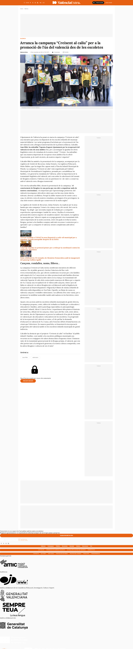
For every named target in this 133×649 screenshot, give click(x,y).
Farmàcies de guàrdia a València (55, 549)
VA (40, 2)
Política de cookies (75, 553)
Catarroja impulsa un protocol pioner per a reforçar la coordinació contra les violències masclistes (50, 249)
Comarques (51, 546)
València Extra (24, 52)
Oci (91, 546)
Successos (85, 546)
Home (21, 8)
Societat (72, 546)
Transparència (95, 553)
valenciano (35, 357)
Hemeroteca (91, 549)
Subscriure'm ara (66, 535)
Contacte (36, 553)
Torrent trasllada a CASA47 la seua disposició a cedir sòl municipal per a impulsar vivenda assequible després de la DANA (48, 238)
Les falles (41, 549)
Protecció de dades (62, 553)
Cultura (78, 546)
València (23, 38)
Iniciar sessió (28, 381)
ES (44, 2)
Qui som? (43, 553)
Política (58, 546)
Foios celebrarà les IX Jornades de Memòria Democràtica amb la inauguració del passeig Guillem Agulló (50, 259)
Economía (64, 546)
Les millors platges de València (76, 549)
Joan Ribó (25, 357)
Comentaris (56, 52)
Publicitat (86, 553)
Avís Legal (51, 553)
